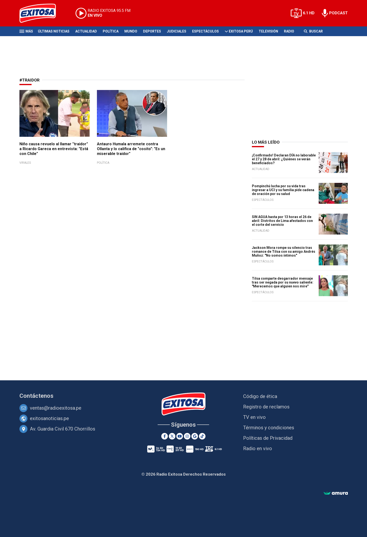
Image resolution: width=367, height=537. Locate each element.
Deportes (152, 31)
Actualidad (86, 31)
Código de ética (260, 396)
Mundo (130, 31)
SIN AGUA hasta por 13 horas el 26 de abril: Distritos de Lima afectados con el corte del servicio (282, 221)
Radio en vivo (257, 448)
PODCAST (338, 13)
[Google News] (194, 436)
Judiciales (176, 31)
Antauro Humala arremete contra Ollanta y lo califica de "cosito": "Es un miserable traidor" (131, 149)
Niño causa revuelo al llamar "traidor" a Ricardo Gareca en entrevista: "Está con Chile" (53, 149)
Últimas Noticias (53, 31)
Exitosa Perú (241, 31)
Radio (289, 31)
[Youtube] (179, 436)
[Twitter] (172, 436)
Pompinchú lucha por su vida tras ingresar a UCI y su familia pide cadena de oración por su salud (283, 190)
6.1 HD (309, 13)
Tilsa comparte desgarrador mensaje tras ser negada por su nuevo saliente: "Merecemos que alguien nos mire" (282, 282)
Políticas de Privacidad (267, 438)
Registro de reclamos (266, 407)
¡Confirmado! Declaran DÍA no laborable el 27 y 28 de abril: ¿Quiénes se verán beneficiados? (284, 159)
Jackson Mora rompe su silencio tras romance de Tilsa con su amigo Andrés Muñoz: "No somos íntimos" (283, 251)
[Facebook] (164, 436)
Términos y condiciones (268, 428)
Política (111, 31)
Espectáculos (205, 31)
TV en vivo (254, 417)
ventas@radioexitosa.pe (55, 408)
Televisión (268, 31)
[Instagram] (187, 436)
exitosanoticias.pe (49, 418)
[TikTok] (202, 436)
